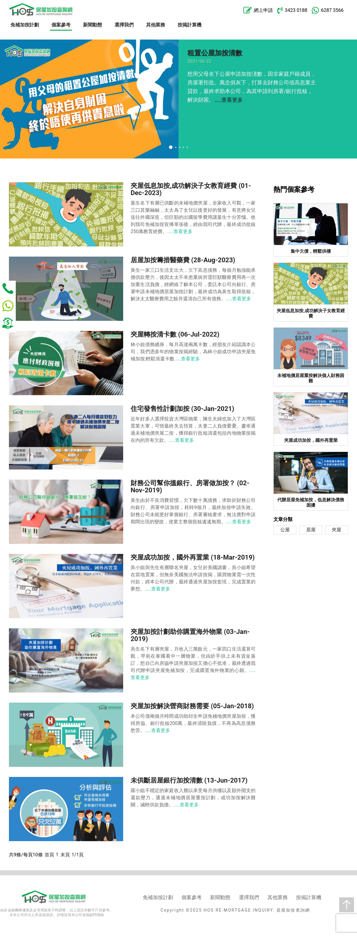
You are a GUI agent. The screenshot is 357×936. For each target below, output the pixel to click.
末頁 (65, 855)
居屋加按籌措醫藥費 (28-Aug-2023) (183, 260)
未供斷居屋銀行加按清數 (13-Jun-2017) (189, 780)
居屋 (311, 530)
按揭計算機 (189, 25)
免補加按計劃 (24, 25)
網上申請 (258, 10)
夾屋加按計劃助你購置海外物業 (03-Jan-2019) (190, 635)
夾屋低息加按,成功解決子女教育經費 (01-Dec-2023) (191, 189)
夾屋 (336, 530)
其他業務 (155, 25)
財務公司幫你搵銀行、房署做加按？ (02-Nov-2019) (190, 486)
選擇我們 (124, 25)
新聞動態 (92, 25)
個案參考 (61, 25)
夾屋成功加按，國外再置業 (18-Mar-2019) (193, 557)
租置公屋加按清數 (214, 53)
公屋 (285, 530)
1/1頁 (78, 855)
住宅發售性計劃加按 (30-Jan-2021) (182, 408)
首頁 (49, 855)
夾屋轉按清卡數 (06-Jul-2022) (175, 334)
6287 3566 (328, 10)
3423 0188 (292, 10)
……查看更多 (228, 100)
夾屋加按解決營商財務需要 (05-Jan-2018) (192, 706)
